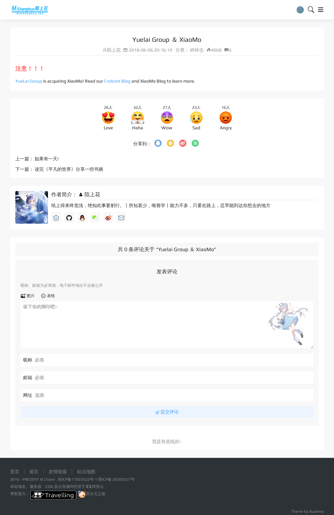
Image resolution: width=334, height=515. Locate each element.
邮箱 (27, 377)
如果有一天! (47, 158)
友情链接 (58, 471)
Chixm (49, 479)
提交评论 (167, 412)
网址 (27, 395)
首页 (14, 471)
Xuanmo (316, 511)
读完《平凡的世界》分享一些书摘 (69, 169)
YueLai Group (28, 81)
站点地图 (86, 471)
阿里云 (94, 486)
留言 (33, 471)
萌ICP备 (105, 479)
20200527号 (124, 479)
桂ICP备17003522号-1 (77, 479)
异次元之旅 (91, 493)
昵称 (27, 359)
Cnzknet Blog (117, 81)
